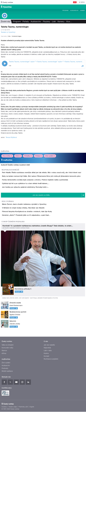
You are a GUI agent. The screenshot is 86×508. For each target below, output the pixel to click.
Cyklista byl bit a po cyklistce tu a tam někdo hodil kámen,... (33, 248)
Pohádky (27, 204)
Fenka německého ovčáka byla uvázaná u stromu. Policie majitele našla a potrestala (43, 239)
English (32, 503)
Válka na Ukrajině (7, 441)
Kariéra (46, 450)
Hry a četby (7, 204)
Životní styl (5, 21)
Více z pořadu (8, 276)
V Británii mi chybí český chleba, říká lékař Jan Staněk (31, 288)
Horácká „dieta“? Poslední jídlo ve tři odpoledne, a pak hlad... (34, 306)
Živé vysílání (50, 204)
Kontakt (46, 452)
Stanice (4, 447)
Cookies (4, 503)
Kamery (82, 10)
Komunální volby (7, 444)
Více (69, 21)
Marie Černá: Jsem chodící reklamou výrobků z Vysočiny (32, 279)
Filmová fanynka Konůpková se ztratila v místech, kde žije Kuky (34, 297)
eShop (4, 450)
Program (65, 10)
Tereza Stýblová (11, 186)
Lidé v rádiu (48, 447)
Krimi (18, 204)
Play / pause (4, 112)
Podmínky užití (23, 503)
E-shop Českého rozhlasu (13, 318)
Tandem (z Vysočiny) (8, 32)
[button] (82, 114)
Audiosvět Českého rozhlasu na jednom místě (15, 213)
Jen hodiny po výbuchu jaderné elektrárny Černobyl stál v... (33, 257)
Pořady (26, 21)
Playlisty (46, 21)
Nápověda (47, 444)
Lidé (54, 21)
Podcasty (5, 464)
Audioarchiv (74, 10)
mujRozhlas (5, 199)
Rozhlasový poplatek (51, 455)
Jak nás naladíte (49, 441)
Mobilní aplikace (7, 467)
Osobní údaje (13, 503)
